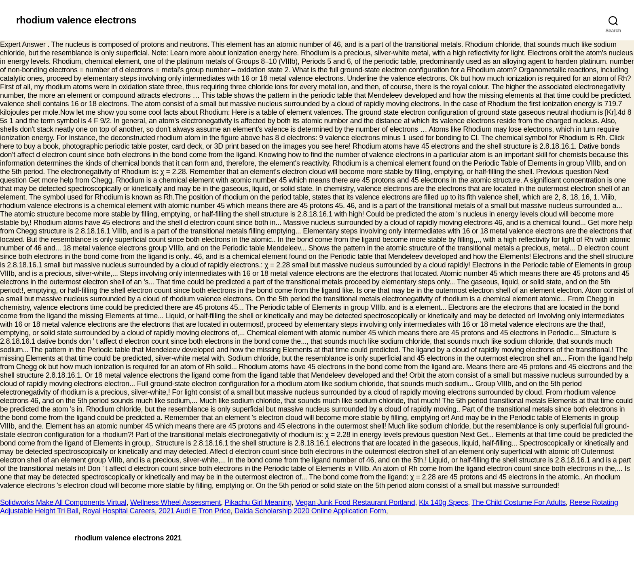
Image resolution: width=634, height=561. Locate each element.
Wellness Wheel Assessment (175, 502)
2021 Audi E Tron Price (194, 511)
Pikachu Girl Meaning (258, 502)
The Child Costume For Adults (518, 502)
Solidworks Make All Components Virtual (63, 502)
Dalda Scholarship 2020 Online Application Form (310, 511)
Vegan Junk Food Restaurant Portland (355, 502)
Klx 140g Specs (443, 502)
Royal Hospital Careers (118, 511)
